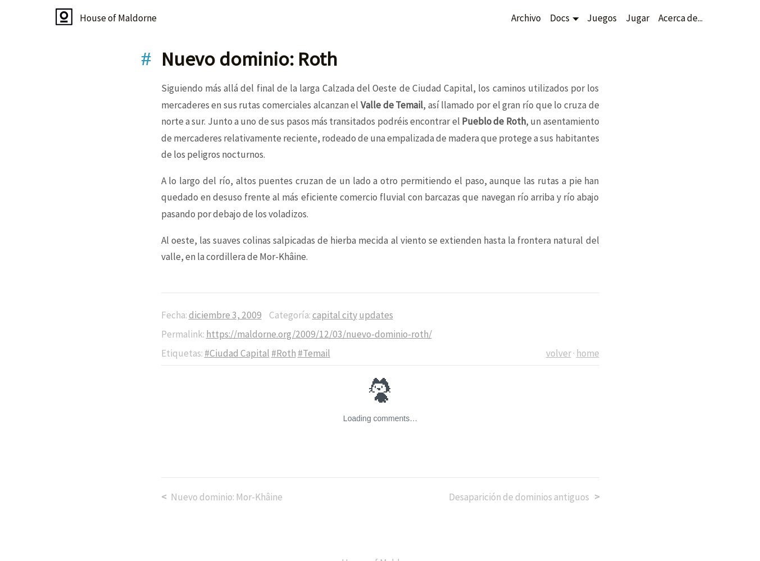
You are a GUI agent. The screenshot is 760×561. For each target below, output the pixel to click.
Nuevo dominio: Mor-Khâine (227, 497)
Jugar (637, 18)
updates (376, 315)
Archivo (526, 18)
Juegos (602, 18)
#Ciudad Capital (237, 353)
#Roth (283, 353)
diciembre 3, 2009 (225, 315)
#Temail (314, 353)
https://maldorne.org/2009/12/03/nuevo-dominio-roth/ (319, 334)
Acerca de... (680, 18)
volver (558, 353)
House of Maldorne (118, 18)
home (587, 353)
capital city (334, 315)
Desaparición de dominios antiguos (519, 497)
